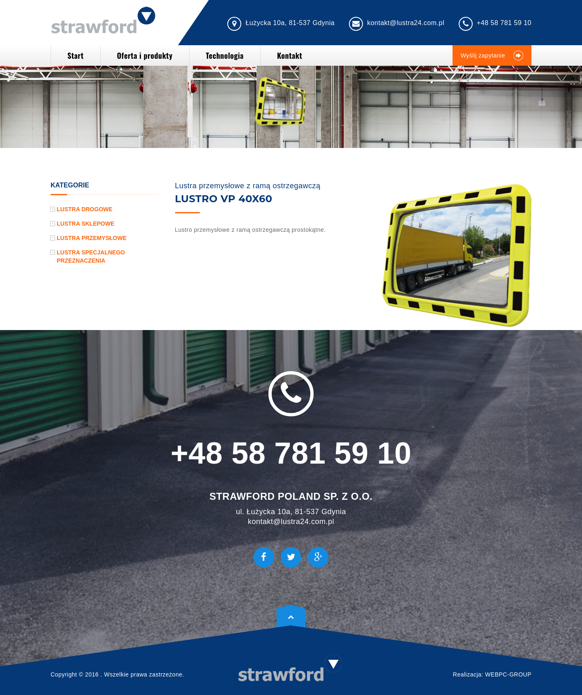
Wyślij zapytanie (492, 55)
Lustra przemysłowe (92, 238)
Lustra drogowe (85, 209)
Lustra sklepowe (85, 223)
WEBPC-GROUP (508, 674)
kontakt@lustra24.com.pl (405, 22)
